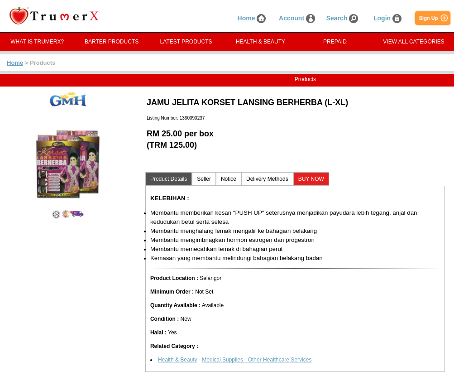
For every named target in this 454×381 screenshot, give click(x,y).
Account (297, 18)
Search (342, 18)
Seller (204, 179)
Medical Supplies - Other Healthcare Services (256, 360)
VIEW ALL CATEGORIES (413, 42)
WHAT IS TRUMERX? (37, 42)
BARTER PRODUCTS (112, 42)
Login (387, 18)
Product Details (168, 179)
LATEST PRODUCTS (186, 42)
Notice (228, 179)
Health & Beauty (177, 360)
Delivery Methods (267, 179)
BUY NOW (311, 179)
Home (252, 18)
